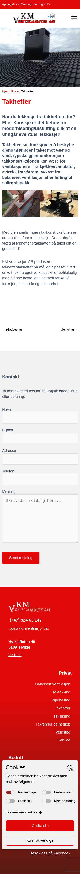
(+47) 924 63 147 (26, 620)
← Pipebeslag (12, 329)
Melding (8, 492)
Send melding (20, 558)
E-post (7, 430)
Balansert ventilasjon (52, 684)
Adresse (9, 451)
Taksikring (61, 716)
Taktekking (61, 692)
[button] (74, 18)
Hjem (5, 91)
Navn (6, 409)
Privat (15, 91)
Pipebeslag (61, 700)
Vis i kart (15, 655)
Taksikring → (68, 329)
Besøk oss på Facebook (50, 853)
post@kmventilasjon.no (29, 628)
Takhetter (62, 708)
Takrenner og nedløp (52, 724)
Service (64, 740)
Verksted (63, 732)
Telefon (8, 471)
